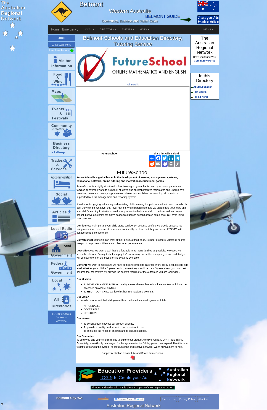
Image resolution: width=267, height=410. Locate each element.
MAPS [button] (144, 29)
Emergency (70, 29)
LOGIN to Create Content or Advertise (61, 317)
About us (203, 399)
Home (55, 29)
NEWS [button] (208, 29)
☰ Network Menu (61, 44)
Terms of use (169, 399)
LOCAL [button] (89, 29)
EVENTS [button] (128, 29)
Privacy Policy (187, 399)
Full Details (132, 84)
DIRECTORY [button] (108, 29)
